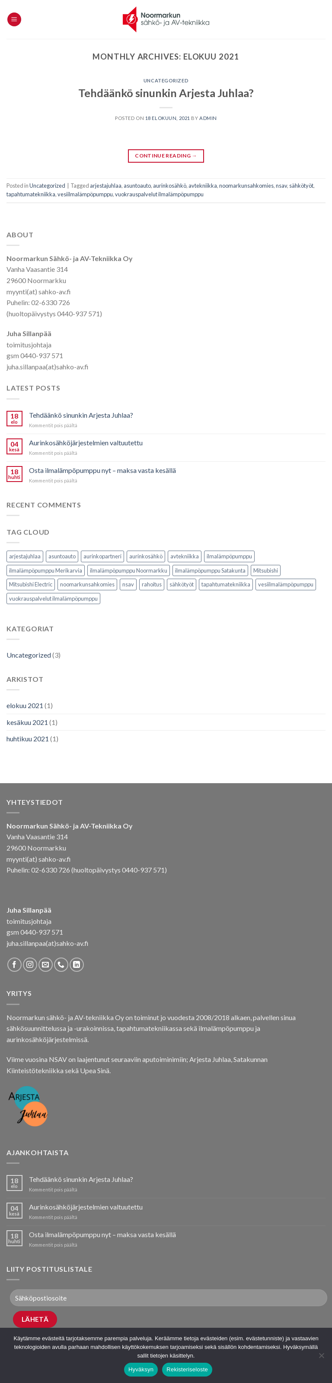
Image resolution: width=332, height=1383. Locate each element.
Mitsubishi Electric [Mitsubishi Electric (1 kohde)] (30, 584)
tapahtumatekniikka (30, 194)
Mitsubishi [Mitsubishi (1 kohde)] (265, 570)
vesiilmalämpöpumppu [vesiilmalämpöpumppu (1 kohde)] (285, 584)
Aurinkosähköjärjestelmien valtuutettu (86, 442)
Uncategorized (166, 80)
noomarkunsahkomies (246, 185)
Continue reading (166, 155)
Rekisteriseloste (187, 1369)
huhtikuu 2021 (27, 738)
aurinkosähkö (169, 185)
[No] (321, 1358)
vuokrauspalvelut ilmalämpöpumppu (159, 194)
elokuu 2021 (24, 705)
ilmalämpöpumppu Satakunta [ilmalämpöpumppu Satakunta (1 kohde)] (210, 570)
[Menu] (14, 20)
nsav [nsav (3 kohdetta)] (128, 584)
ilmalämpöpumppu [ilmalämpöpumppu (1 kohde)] (229, 556)
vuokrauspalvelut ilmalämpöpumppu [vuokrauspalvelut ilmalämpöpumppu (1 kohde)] (53, 598)
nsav (281, 185)
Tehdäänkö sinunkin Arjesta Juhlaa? (166, 92)
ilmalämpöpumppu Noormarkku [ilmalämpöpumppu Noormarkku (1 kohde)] (128, 570)
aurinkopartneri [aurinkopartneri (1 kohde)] (102, 556)
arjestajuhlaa (105, 185)
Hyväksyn (140, 1369)
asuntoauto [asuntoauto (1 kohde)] (62, 556)
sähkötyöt (301, 185)
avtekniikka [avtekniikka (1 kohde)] (184, 556)
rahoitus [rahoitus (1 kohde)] (152, 584)
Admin (208, 118)
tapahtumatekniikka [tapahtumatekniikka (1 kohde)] (225, 584)
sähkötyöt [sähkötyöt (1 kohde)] (181, 584)
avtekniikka (202, 185)
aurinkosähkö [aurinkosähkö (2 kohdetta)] (146, 556)
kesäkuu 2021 (27, 722)
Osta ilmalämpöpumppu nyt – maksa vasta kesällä (102, 470)
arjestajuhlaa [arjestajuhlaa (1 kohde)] (25, 556)
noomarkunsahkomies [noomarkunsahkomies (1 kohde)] (87, 584)
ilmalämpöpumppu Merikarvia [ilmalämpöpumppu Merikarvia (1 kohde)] (45, 570)
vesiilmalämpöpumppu (85, 194)
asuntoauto (137, 185)
